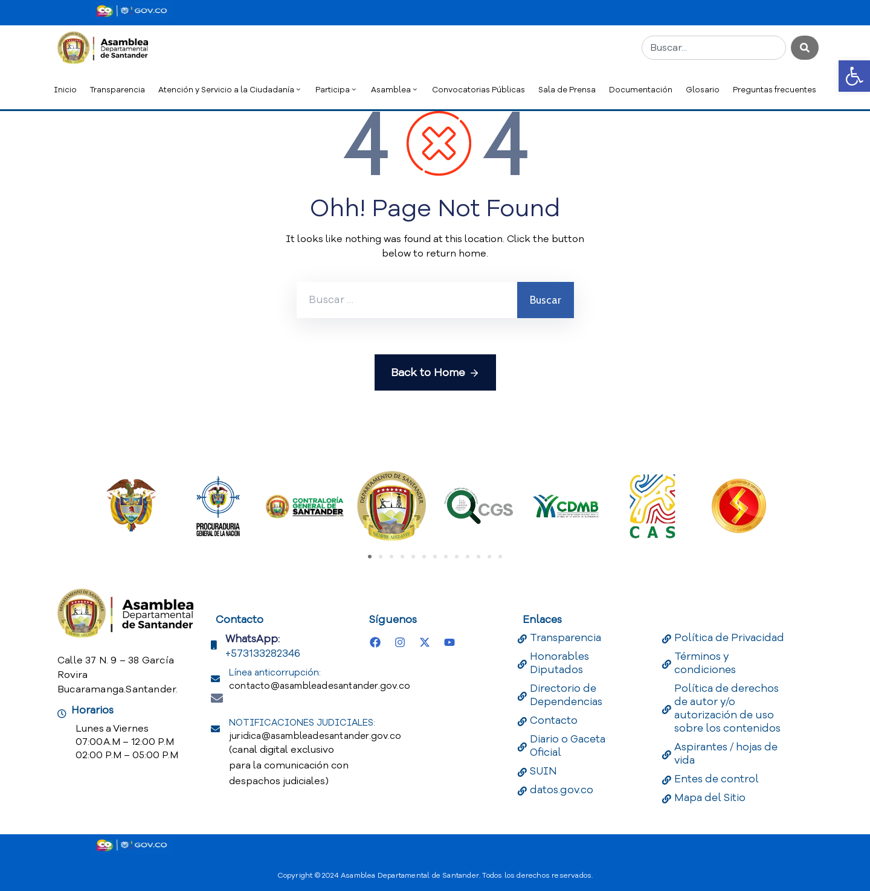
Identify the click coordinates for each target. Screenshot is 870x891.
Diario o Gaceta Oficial (567, 745)
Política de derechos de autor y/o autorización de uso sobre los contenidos (727, 708)
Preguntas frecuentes (774, 90)
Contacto (554, 720)
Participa (336, 90)
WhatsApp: (252, 639)
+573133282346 (262, 653)
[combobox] (714, 48)
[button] (854, 76)
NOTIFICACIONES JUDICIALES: (315, 729)
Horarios (92, 710)
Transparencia (117, 90)
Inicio (65, 90)
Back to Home (435, 373)
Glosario (703, 90)
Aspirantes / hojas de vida (726, 753)
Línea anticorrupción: (319, 679)
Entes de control (716, 779)
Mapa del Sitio (710, 798)
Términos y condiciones (705, 663)
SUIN (543, 771)
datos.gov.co (561, 790)
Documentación (640, 90)
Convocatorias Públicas (478, 90)
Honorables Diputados (559, 663)
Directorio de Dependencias (566, 695)
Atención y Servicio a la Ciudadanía (230, 90)
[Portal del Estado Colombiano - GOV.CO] (132, 11)
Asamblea (395, 90)
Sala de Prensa (567, 90)
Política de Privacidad (729, 638)
